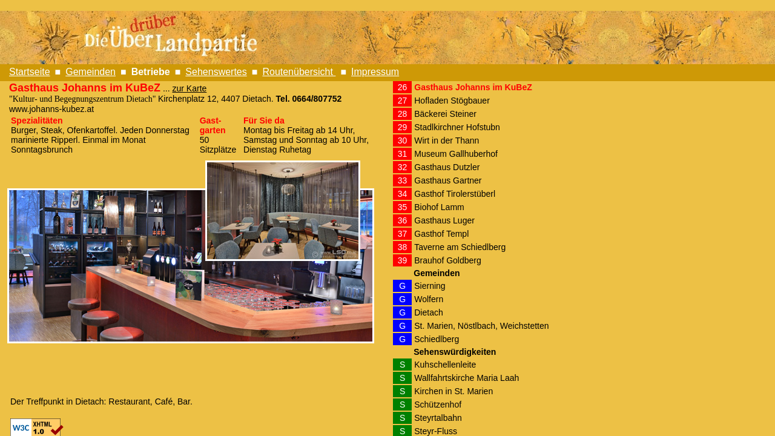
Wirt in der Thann (446, 140)
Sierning (429, 286)
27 (402, 100)
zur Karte (190, 88)
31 (402, 154)
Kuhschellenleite (445, 364)
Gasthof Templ (441, 234)
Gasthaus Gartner (447, 180)
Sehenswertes (215, 72)
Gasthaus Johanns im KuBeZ (473, 87)
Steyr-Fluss (435, 431)
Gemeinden (90, 72)
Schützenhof (437, 404)
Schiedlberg (436, 339)
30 (402, 140)
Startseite (29, 72)
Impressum (375, 72)
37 (402, 234)
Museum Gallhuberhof (456, 154)
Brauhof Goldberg (447, 260)
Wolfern (428, 299)
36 (402, 220)
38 (402, 247)
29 (402, 127)
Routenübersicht (298, 72)
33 (402, 180)
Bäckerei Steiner (445, 114)
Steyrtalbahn (438, 418)
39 (402, 260)
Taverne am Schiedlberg (460, 247)
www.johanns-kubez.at (51, 109)
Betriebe (150, 72)
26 (402, 87)
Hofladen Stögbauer (452, 100)
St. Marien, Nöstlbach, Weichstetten (481, 326)
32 (402, 167)
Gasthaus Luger (444, 220)
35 (402, 207)
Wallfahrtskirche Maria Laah (466, 378)
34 (402, 194)
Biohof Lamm (439, 207)
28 (402, 114)
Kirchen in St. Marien (453, 391)
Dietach (428, 312)
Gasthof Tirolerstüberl (454, 194)
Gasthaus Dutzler (447, 167)
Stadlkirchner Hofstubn (457, 127)
